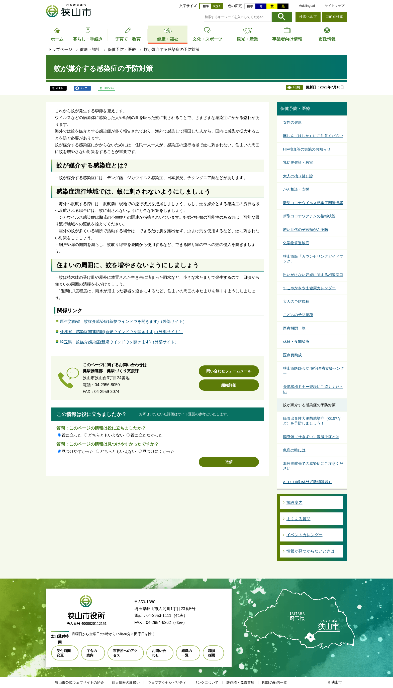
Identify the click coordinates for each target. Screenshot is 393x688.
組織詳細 (228, 385)
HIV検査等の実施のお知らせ (307, 149)
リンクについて (206, 682)
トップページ (60, 49)
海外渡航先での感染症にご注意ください (313, 466)
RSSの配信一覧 (274, 682)
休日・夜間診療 (296, 341)
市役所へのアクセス (125, 653)
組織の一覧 (186, 653)
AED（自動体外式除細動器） (307, 482)
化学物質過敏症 (296, 243)
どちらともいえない (106, 435)
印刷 (296, 87)
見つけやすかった (78, 451)
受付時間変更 (64, 653)
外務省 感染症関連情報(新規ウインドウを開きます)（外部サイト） (121, 331)
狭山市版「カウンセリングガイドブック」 (313, 258)
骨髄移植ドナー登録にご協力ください (313, 389)
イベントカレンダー (304, 535)
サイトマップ (334, 6)
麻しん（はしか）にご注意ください (313, 135)
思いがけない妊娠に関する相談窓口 (313, 274)
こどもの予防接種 (298, 315)
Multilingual (307, 6)
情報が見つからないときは (310, 551)
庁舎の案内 (91, 653)
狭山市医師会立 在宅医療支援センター (313, 370)
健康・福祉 (90, 49)
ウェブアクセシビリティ (167, 682)
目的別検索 (334, 17)
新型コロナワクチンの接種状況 (309, 216)
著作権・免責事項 (240, 682)
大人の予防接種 (296, 301)
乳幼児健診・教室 (298, 162)
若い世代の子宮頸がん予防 (305, 229)
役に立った (72, 435)
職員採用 (211, 653)
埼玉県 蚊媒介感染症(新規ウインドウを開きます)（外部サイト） (119, 341)
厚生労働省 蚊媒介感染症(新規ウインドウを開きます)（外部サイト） (123, 321)
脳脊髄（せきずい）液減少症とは (311, 437)
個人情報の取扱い (126, 682)
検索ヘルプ (308, 17)
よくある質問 (298, 519)
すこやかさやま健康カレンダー (309, 288)
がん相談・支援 (296, 189)
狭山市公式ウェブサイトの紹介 (79, 682)
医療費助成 (292, 355)
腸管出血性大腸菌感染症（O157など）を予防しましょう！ (312, 421)
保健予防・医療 (122, 49)
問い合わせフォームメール (228, 371)
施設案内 (294, 502)
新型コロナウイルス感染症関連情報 (313, 203)
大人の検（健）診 (298, 176)
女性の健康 (292, 122)
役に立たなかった (147, 435)
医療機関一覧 (294, 328)
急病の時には (294, 450)
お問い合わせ (159, 653)
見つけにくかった (159, 451)
